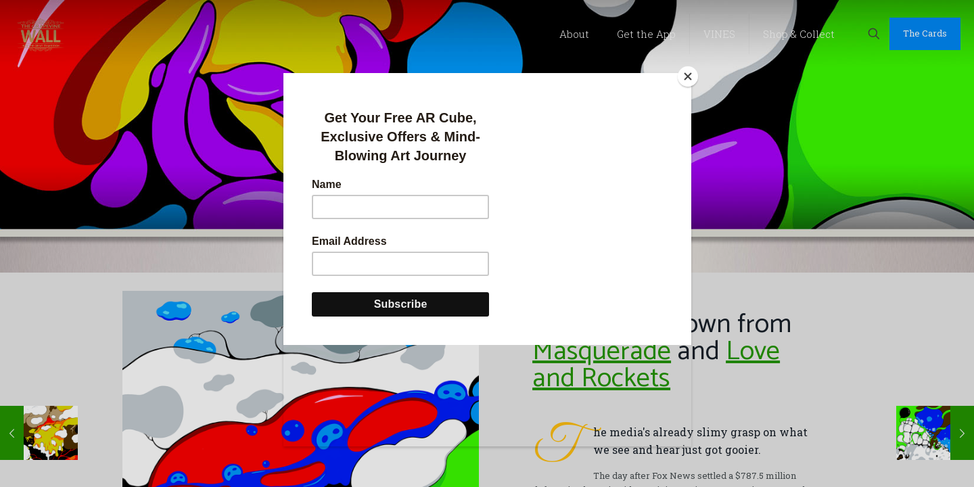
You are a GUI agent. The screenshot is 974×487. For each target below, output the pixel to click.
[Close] (688, 76)
